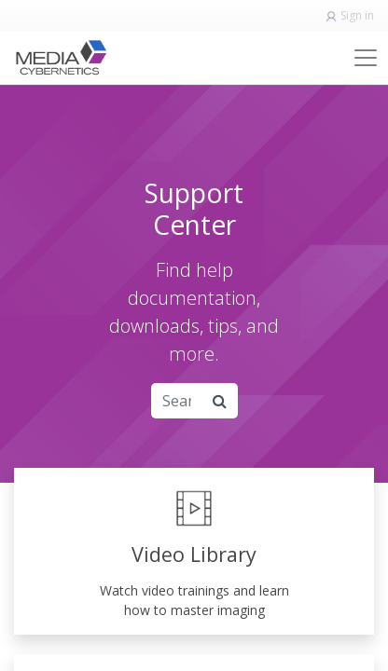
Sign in (357, 15)
